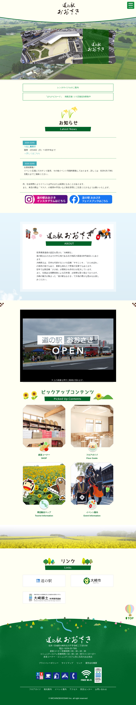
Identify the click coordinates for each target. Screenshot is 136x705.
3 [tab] (73, 66)
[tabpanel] (68, 46)
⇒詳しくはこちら (32, 153)
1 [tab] (63, 66)
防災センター (86, 689)
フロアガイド (35, 689)
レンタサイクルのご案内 (68, 87)
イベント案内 (60, 689)
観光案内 (48, 689)
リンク (79, 663)
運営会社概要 (91, 663)
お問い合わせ (101, 689)
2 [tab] (68, 66)
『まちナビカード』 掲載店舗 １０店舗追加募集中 (68, 96)
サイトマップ (67, 663)
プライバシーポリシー (48, 663)
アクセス (73, 689)
